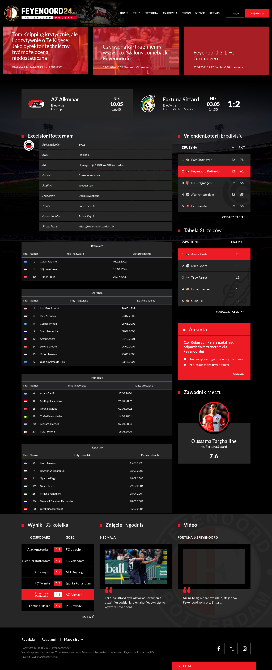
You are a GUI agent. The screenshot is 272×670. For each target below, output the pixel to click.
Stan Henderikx (49, 331)
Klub (136, 13)
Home (124, 13)
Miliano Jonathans (51, 494)
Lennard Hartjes (49, 424)
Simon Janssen (48, 354)
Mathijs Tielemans (51, 401)
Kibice (200, 13)
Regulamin (49, 640)
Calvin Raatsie (48, 262)
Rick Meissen (48, 316)
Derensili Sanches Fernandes (56, 501)
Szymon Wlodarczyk (52, 471)
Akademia (169, 13)
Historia (151, 13)
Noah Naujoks (48, 409)
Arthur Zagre (47, 339)
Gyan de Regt (48, 478)
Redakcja (28, 640)
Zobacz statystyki (230, 312)
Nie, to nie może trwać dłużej (209, 365)
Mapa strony (73, 640)
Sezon (186, 13)
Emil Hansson (48, 463)
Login (235, 13)
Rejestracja (257, 13)
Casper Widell (48, 324)
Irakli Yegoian (48, 432)
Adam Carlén (47, 393)
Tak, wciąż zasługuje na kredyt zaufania (216, 359)
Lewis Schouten (49, 347)
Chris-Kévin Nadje (51, 416)
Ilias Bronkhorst (49, 308)
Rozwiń (88, 617)
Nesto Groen (47, 486)
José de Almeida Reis (52, 362)
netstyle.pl (51, 657)
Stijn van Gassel (49, 269)
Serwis (214, 13)
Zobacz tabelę (233, 217)
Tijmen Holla (47, 277)
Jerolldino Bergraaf (51, 509)
